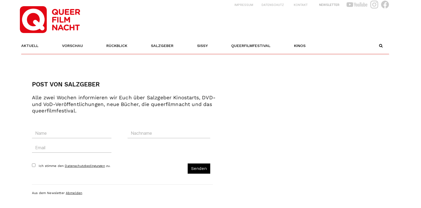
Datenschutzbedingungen (85, 167)
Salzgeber (162, 45)
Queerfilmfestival (250, 45)
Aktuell (29, 45)
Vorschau (72, 45)
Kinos (300, 45)
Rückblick (116, 45)
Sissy (202, 45)
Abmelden (74, 194)
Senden (199, 169)
